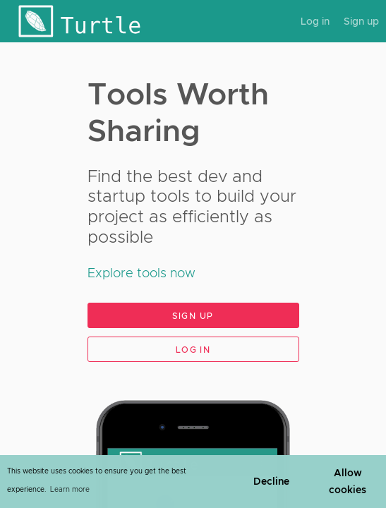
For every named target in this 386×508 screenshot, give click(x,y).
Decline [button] (271, 481)
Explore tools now (141, 273)
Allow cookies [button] (347, 481)
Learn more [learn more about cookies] (70, 489)
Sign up (361, 21)
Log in (315, 21)
